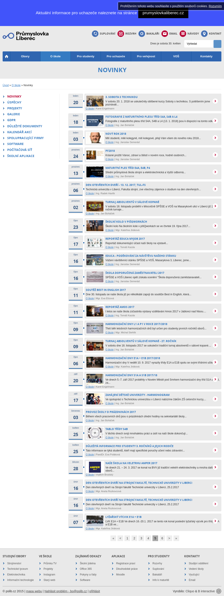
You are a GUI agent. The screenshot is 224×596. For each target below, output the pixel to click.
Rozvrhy (157, 563)
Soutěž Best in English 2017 (106, 290)
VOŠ (176, 56)
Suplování (103, 33)
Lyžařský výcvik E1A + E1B (123, 517)
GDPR (11, 120)
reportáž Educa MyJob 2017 (125, 239)
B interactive (206, 591)
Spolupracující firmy (25, 138)
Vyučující (194, 574)
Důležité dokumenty (24, 126)
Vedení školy (196, 568)
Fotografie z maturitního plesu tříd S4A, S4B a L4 (141, 117)
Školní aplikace (20, 156)
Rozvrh (126, 33)
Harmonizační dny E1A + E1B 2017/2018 (132, 358)
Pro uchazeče (116, 56)
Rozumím (215, 6)
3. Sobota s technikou (121, 97)
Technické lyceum (17, 568)
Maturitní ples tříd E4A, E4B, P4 (127, 168)
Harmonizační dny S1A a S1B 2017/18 (131, 375)
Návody (189, 33)
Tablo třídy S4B (116, 429)
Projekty (14, 108)
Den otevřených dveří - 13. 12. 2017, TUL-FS (116, 185)
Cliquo (190, 591)
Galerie (13, 114)
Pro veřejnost (146, 56)
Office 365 (86, 568)
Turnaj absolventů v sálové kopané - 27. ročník (140, 341)
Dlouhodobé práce (127, 568)
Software (15, 144)
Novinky (14, 96)
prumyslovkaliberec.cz (163, 12)
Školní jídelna (88, 563)
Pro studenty (85, 56)
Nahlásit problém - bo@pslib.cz (65, 591)
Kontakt (211, 33)
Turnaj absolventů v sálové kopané (132, 202)
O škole (55, 56)
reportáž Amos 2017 (119, 307)
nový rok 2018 (115, 134)
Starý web (49, 580)
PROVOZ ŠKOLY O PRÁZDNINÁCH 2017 (111, 412)
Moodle (120, 574)
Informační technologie (20, 580)
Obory (25, 56)
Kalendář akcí (19, 132)
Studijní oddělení (198, 563)
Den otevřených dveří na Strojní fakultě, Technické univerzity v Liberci (139, 483)
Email (169, 33)
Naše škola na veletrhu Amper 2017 (131, 463)
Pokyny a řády (88, 574)
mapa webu (34, 591)
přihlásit (94, 591)
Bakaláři (148, 33)
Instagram (49, 574)
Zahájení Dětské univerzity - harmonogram (137, 395)
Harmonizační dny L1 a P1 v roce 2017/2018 (136, 324)
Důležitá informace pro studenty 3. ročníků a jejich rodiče (129, 446)
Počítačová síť (19, 150)
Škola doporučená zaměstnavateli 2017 (134, 273)
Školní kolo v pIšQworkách (126, 222)
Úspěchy (14, 102)
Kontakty (206, 56)
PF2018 (110, 151)
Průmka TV (50, 563)
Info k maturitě (160, 580)
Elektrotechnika (16, 574)
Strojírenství (14, 563)
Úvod (6, 85)
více (215, 101)
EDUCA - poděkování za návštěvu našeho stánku (140, 256)
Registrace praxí (125, 563)
